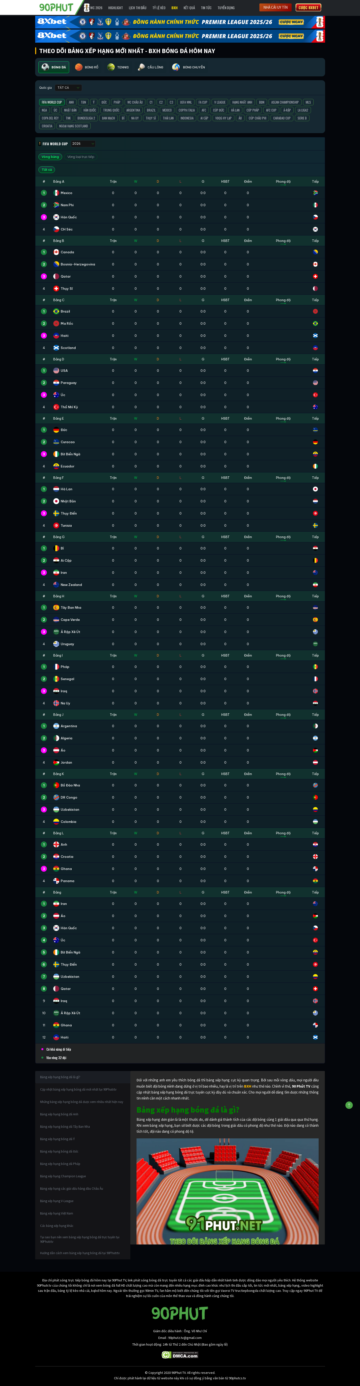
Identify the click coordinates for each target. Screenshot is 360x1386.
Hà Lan (235, 110)
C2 (161, 102)
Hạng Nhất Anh (242, 102)
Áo (240, 118)
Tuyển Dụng (226, 7)
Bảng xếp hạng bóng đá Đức (59, 1151)
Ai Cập (204, 118)
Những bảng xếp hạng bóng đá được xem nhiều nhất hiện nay (81, 1102)
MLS (308, 102)
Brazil (151, 110)
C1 (151, 102)
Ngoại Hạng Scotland (73, 125)
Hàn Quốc (89, 110)
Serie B (302, 118)
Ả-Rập (287, 110)
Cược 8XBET (308, 7)
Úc (55, 110)
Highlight (115, 7)
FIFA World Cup (52, 102)
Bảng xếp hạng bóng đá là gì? (60, 1077)
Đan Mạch (108, 118)
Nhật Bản (70, 110)
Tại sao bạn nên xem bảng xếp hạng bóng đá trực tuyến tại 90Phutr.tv (79, 1239)
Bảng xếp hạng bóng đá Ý (57, 1139)
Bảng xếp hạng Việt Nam (56, 1213)
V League (219, 102)
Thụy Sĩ (151, 118)
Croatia (47, 125)
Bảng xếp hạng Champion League (63, 1176)
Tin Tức (206, 7)
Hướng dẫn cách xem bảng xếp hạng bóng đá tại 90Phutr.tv (80, 1253)
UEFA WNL (186, 102)
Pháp (117, 102)
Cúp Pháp (253, 110)
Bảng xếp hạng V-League (56, 1201)
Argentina (133, 110)
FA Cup (203, 102)
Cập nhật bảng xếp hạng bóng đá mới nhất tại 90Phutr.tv (78, 1089)
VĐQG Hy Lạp (223, 118)
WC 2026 (96, 7)
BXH (174, 7)
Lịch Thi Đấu (137, 7)
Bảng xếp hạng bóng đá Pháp (60, 1164)
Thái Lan (168, 118)
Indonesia (187, 118)
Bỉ (123, 118)
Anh (71, 102)
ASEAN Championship (285, 102)
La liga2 (303, 110)
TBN (83, 102)
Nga (44, 110)
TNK (68, 118)
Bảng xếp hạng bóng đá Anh (59, 1114)
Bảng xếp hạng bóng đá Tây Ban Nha (65, 1127)
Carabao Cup (282, 118)
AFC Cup (271, 110)
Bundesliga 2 (86, 118)
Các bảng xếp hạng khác (56, 1226)
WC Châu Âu (135, 102)
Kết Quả (189, 7)
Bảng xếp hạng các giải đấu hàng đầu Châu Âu (71, 1188)
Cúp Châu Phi (257, 118)
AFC (204, 110)
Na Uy (135, 118)
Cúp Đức (218, 110)
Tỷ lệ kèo (159, 7)
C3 (171, 102)
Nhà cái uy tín (275, 7)
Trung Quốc (111, 110)
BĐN (261, 102)
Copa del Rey (50, 118)
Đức (104, 102)
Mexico (167, 110)
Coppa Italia (187, 110)
